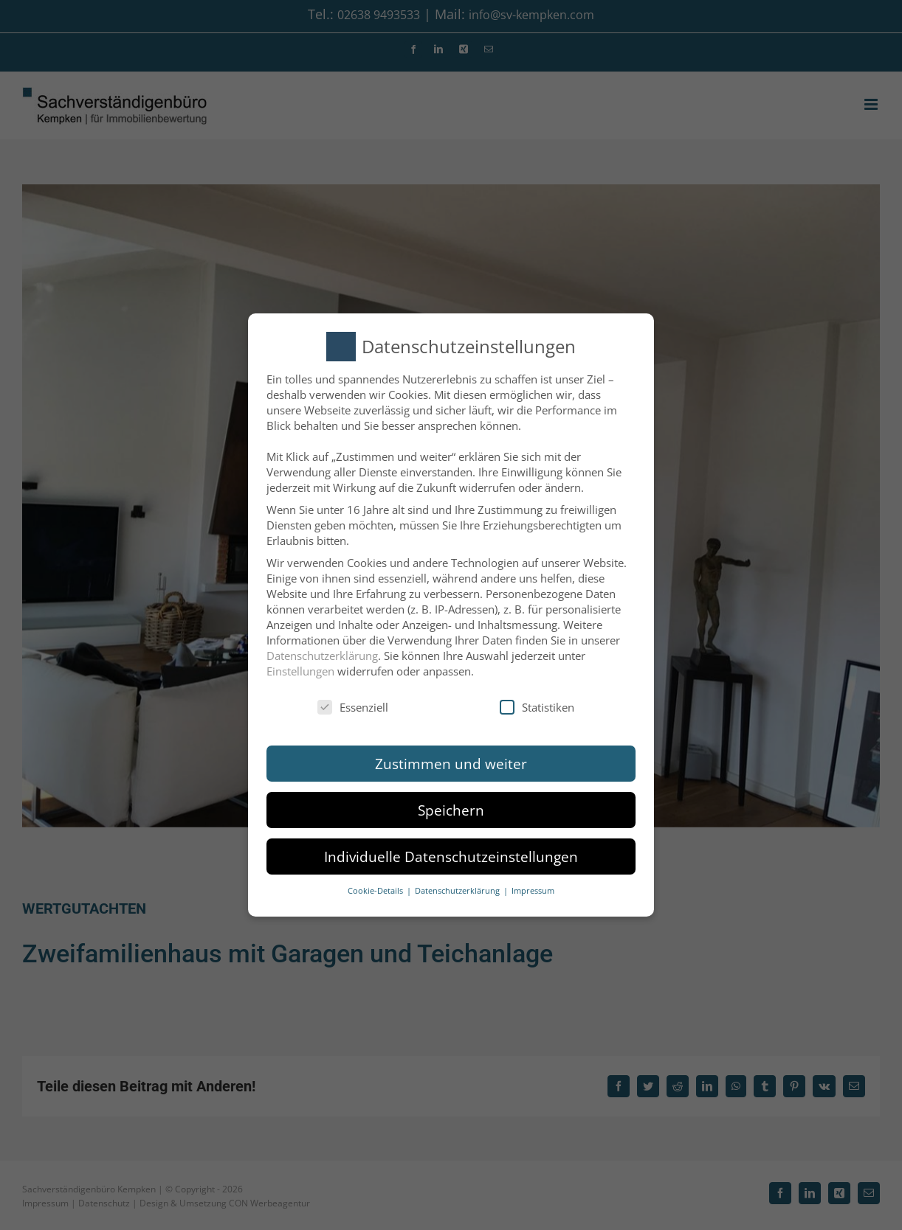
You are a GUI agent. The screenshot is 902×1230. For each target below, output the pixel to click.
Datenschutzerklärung (322, 655)
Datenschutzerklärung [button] (458, 890)
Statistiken (537, 707)
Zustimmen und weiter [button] (451, 763)
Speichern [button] (451, 810)
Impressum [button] (533, 890)
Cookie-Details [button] (376, 890)
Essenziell (352, 707)
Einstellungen (300, 671)
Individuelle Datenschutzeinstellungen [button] (451, 856)
